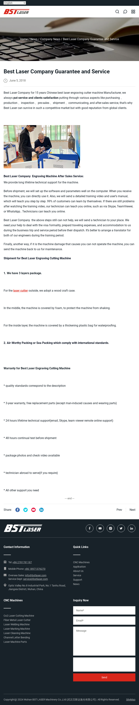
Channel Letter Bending (17, 637)
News (33, 39)
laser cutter (20, 290)
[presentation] (100, 664)
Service (77, 575)
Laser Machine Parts (15, 641)
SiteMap (130, 699)
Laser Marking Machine (17, 628)
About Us (78, 571)
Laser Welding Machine (17, 624)
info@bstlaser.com (35, 575)
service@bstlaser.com (35, 579)
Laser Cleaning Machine (17, 633)
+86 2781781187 (22, 562)
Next (132, 509)
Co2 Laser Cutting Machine (19, 615)
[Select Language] (15, 3)
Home (24, 39)
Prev (119, 509)
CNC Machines (81, 562)
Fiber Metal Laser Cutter (17, 620)
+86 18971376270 (35, 568)
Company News (50, 39)
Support (77, 579)
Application (79, 566)
